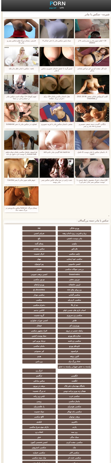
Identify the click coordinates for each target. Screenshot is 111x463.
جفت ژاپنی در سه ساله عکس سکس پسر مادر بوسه (55, 181)
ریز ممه (82, 365)
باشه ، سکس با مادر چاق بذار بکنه (20, 69)
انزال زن (55, 324)
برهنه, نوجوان (82, 355)
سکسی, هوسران (29, 345)
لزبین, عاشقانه (55, 264)
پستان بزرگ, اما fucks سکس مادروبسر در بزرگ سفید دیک (20, 209)
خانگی (55, 426)
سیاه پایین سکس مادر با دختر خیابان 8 (55, 41)
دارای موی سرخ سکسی (29, 360)
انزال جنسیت (29, 244)
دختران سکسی (56, 279)
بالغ (29, 233)
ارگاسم (82, 330)
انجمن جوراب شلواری (55, 290)
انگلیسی (29, 324)
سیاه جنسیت (29, 350)
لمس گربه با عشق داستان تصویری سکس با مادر (55, 70)
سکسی (29, 274)
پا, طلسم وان (82, 350)
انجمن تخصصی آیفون (29, 371)
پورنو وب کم (29, 290)
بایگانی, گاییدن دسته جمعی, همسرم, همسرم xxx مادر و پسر (90, 125)
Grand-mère (82, 259)
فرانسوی (81, 310)
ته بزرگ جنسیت (82, 340)
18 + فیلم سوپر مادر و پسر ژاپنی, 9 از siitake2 (91, 42)
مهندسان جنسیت (55, 421)
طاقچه (60, 8)
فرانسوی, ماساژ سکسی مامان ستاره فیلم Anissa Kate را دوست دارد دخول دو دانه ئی (20, 153)
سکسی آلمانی (29, 269)
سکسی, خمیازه (82, 381)
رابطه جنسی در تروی (55, 295)
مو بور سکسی (82, 264)
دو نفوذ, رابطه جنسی (55, 386)
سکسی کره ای (29, 401)
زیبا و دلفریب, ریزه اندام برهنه (29, 228)
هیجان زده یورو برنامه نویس (29, 335)
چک (81, 376)
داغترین (29, 355)
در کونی (82, 386)
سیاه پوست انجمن (55, 300)
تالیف (29, 386)
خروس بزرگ (55, 431)
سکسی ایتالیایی (55, 401)
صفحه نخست (12, 459)
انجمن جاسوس (29, 249)
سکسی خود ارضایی (82, 249)
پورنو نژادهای (29, 264)
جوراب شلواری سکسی (55, 406)
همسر (29, 254)
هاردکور (29, 238)
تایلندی (82, 360)
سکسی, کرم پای (55, 274)
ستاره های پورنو (82, 300)
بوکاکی (55, 436)
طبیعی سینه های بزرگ (82, 436)
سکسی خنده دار (55, 381)
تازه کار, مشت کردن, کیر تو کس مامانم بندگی (91, 70)
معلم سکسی (29, 426)
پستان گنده (55, 238)
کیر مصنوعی (55, 310)
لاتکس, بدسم (82, 285)
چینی (29, 396)
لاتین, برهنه (29, 310)
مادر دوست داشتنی (55, 233)
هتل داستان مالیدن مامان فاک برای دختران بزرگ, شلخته (55, 97)
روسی (55, 345)
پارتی (55, 360)
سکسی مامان (82, 401)
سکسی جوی (82, 412)
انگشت (55, 330)
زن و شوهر (82, 396)
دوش (82, 406)
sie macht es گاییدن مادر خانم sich (55, 152)
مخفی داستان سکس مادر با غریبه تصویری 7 (55, 125)
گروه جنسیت (29, 285)
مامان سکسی (29, 305)
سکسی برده (29, 406)
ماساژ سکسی (82, 345)
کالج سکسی (55, 355)
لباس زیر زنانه (29, 340)
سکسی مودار (82, 274)
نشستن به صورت (29, 421)
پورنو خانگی (82, 228)
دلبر (55, 412)
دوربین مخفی (29, 259)
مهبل (56, 249)
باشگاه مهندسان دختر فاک (82, 335)
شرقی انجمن (82, 233)
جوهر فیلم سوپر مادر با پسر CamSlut (20, 180)
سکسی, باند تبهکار (55, 350)
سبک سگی (29, 365)
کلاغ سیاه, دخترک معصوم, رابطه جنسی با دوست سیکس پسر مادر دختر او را (90, 181)
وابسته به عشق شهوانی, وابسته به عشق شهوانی (82, 321)
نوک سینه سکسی (29, 381)
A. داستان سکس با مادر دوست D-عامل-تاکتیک (91, 153)
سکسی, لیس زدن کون (29, 431)
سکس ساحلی (29, 330)
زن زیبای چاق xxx (82, 269)
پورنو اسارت (29, 412)
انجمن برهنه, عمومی (55, 259)
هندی (82, 315)
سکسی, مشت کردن (55, 371)
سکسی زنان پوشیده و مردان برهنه (82, 417)
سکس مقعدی (82, 244)
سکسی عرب (55, 340)
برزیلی (82, 431)
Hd (55, 228)
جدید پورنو (51, 8)
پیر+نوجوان (82, 254)
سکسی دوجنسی (82, 391)
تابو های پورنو (55, 305)
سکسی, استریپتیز (55, 376)
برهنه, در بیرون (56, 335)
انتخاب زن (56, 365)
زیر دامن (29, 315)
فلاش (82, 290)
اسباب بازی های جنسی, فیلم (29, 279)
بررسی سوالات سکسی (55, 254)
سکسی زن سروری (55, 285)
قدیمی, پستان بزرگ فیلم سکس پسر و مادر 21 (20, 42)
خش (82, 371)
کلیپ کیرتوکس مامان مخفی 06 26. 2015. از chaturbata (90, 97)
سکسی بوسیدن (55, 391)
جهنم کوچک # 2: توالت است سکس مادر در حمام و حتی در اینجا (20, 97)
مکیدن (81, 238)
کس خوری (29, 436)
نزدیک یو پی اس (82, 305)
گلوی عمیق (55, 396)
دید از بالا (81, 279)
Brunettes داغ (55, 269)
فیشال (81, 295)
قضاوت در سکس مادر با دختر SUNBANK (20, 124)
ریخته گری (29, 391)
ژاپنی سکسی (55, 244)
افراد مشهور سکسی (29, 295)
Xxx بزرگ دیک (55, 315)
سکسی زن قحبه (29, 300)
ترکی (82, 426)
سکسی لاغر (29, 376)
